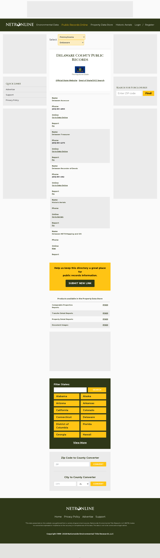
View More (80, 442)
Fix (53, 126)
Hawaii (87, 434)
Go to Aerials (57, 217)
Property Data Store (102, 24)
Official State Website (66, 80)
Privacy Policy (12, 100)
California (62, 410)
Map (54, 249)
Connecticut (64, 417)
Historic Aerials (124, 24)
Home (58, 516)
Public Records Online (75, 25)
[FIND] (105, 305)
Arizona (61, 403)
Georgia (61, 434)
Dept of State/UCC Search (91, 80)
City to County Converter (80, 477)
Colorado (88, 410)
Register (149, 24)
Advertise (10, 89)
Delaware (89, 417)
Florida (87, 424)
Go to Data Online (60, 118)
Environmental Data (47, 24)
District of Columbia (62, 426)
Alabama (61, 396)
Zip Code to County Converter (80, 457)
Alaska (87, 396)
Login (138, 24)
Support (10, 95)
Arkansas (88, 403)
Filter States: (62, 384)
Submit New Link (80, 283)
